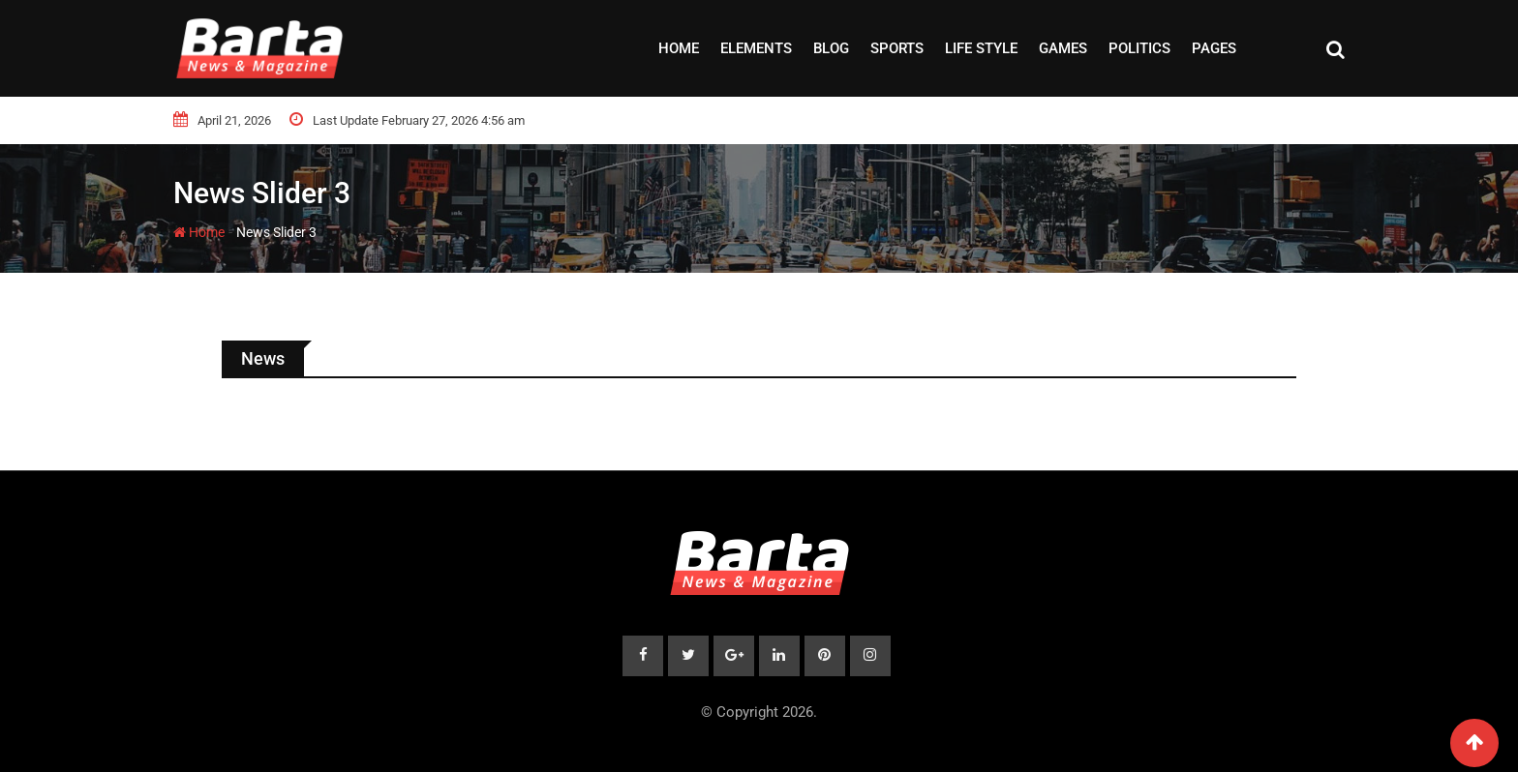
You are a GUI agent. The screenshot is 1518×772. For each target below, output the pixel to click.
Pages (1214, 48)
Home (678, 48)
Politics (1139, 48)
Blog (831, 48)
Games (1063, 48)
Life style (981, 48)
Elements (756, 48)
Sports (897, 48)
